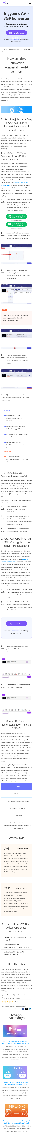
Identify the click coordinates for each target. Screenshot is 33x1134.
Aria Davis (7, 995)
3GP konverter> (22, 888)
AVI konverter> (23, 848)
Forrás (5, 49)
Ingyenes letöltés (19, 217)
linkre (28, 595)
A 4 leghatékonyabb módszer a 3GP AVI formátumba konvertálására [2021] (15, 1042)
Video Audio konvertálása (15, 49)
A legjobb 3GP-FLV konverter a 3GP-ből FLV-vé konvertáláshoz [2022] (15, 1083)
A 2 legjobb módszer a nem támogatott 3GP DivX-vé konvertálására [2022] (16, 1122)
